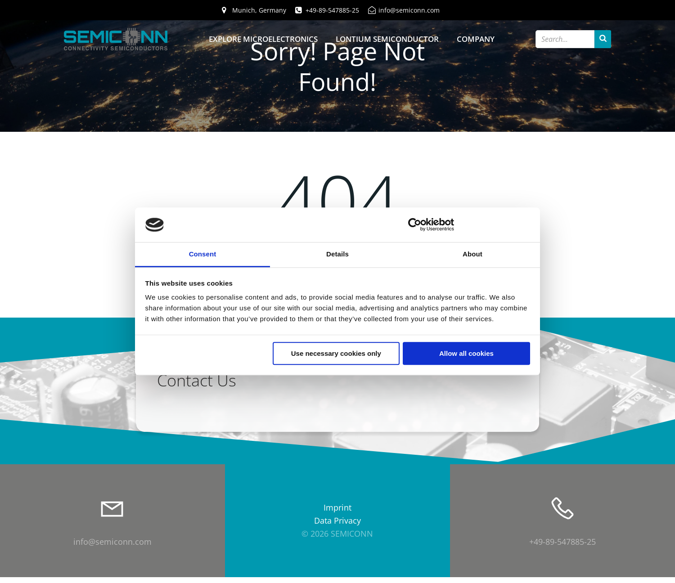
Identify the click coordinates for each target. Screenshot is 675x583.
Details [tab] (337, 254)
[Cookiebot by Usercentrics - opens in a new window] (414, 225)
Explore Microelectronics (263, 39)
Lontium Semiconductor (387, 39)
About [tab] (472, 254)
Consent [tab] (202, 254)
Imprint (337, 513)
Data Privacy (337, 526)
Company (476, 39)
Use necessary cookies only (336, 353)
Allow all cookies (466, 353)
